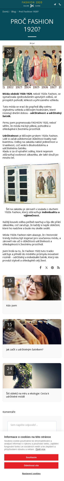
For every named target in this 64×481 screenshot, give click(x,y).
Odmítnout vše (31, 465)
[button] (4, 4)
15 (9, 281)
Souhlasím (31, 457)
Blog (13, 11)
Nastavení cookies (31, 473)
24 (9, 369)
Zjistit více (40, 449)
